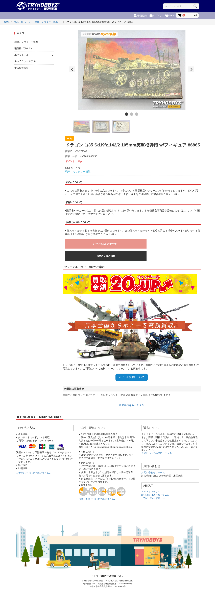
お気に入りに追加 (106, 256)
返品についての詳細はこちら (156, 453)
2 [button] (131, 114)
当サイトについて (150, 492)
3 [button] (136, 114)
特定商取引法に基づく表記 (155, 495)
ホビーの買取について (131, 377)
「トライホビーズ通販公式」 (107, 575)
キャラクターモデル (25, 61)
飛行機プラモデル (23, 48)
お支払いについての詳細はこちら (33, 473)
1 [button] (126, 114)
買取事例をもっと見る (131, 405)
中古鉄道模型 (21, 67)
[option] (132, 70)
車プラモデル (21, 55)
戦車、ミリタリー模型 (26, 42)
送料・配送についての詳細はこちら (97, 499)
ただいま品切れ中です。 (106, 244)
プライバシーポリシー (153, 498)
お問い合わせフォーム (153, 472)
